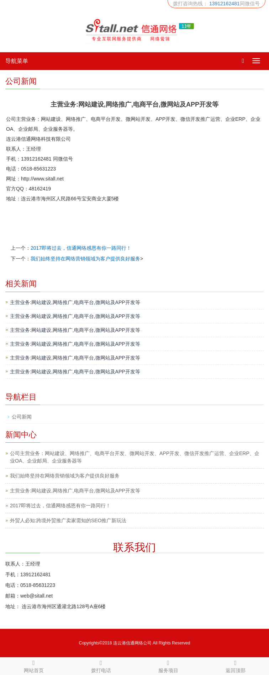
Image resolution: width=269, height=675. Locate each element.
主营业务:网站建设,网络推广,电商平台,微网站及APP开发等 (75, 302)
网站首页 (33, 665)
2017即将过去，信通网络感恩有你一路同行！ (81, 248)
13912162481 (224, 3)
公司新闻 (22, 417)
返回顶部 (235, 665)
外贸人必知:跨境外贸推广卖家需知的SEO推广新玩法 (68, 520)
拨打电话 (100, 665)
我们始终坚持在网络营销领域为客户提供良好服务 (85, 258)
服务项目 (168, 665)
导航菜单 (16, 61)
